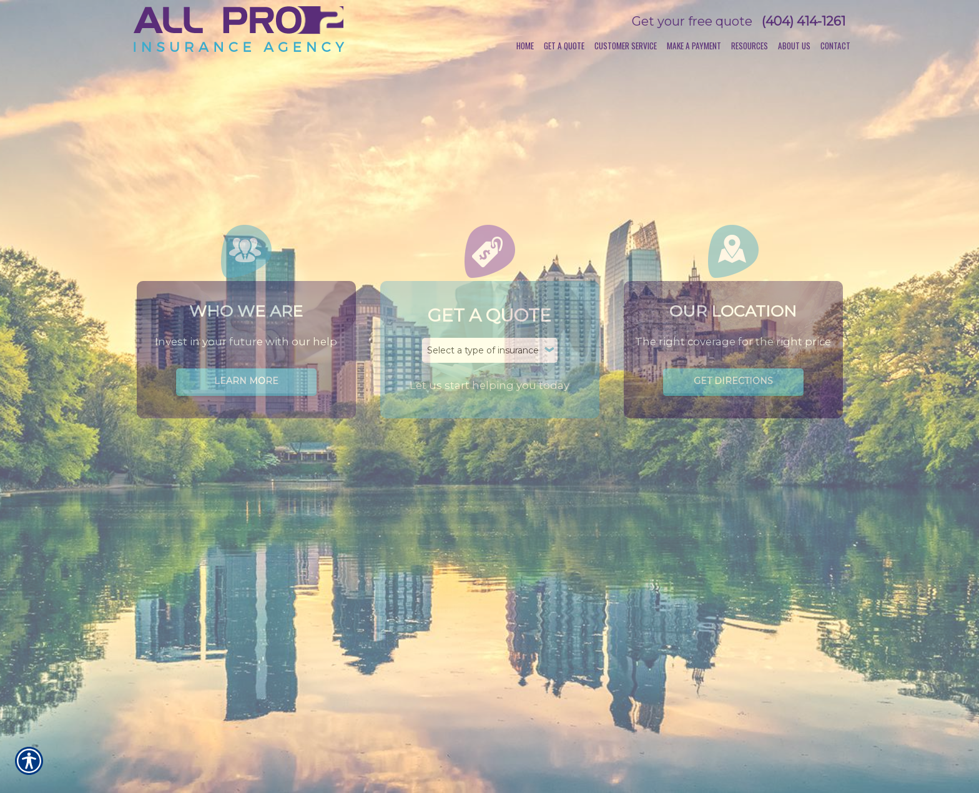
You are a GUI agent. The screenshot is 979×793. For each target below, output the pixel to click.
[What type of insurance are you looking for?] (490, 350)
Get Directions (733, 381)
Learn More (246, 381)
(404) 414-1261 (803, 21)
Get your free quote (692, 21)
